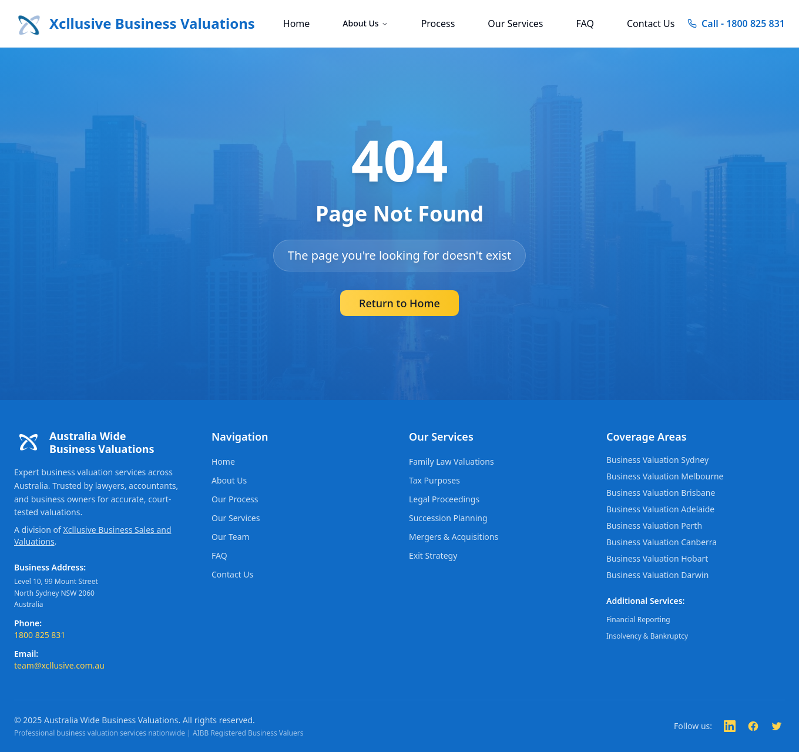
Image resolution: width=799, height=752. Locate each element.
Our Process (235, 499)
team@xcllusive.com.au (59, 665)
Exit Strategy (433, 555)
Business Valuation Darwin (657, 574)
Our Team (231, 536)
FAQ (585, 23)
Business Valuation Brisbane (660, 492)
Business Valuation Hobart (657, 558)
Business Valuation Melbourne (664, 476)
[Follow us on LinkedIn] (729, 726)
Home (296, 23)
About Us (365, 23)
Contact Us (650, 23)
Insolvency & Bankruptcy (647, 636)
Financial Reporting (638, 620)
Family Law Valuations (451, 461)
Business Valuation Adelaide (660, 509)
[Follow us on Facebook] (753, 726)
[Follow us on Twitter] (776, 726)
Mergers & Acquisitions (453, 536)
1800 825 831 (39, 634)
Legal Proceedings (444, 499)
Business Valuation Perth (654, 525)
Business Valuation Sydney (657, 459)
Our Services (515, 23)
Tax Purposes (434, 480)
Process (438, 23)
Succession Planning (448, 517)
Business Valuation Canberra (661, 542)
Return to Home (399, 303)
